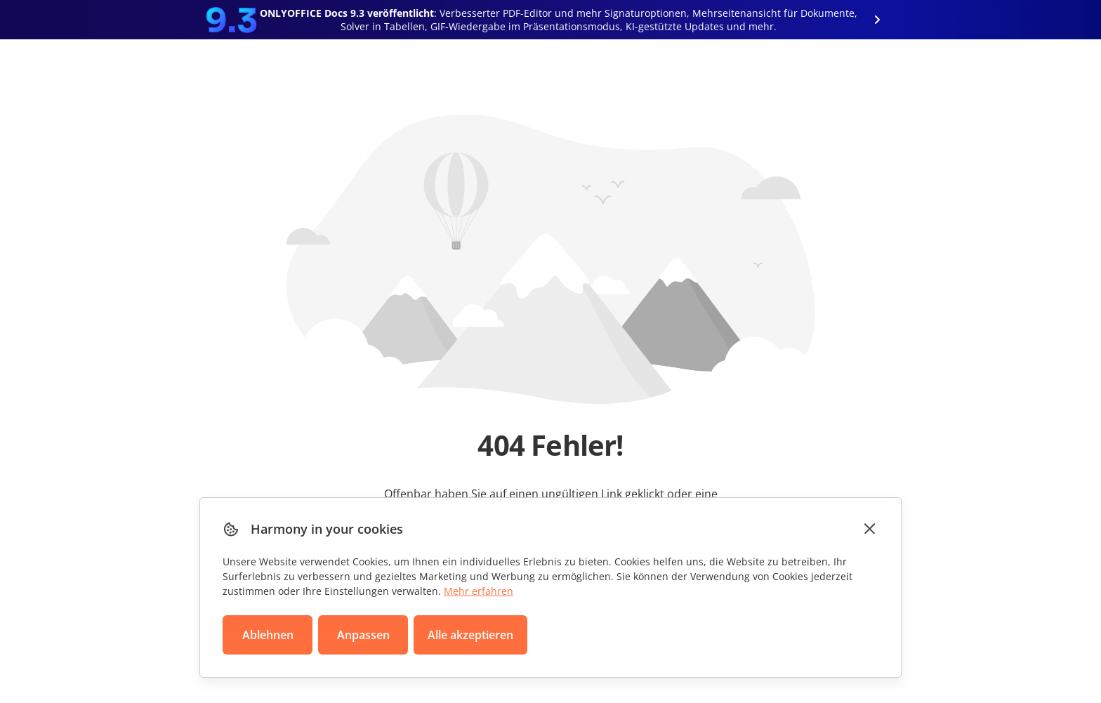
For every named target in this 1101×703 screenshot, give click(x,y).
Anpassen (363, 635)
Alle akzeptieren (470, 635)
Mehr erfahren (478, 591)
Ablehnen (268, 635)
